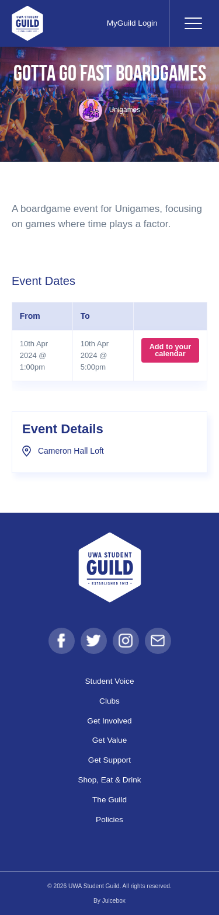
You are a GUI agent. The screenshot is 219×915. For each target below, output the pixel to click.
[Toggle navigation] (192, 23)
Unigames (109, 110)
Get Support (109, 760)
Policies (109, 819)
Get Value (109, 740)
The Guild (109, 799)
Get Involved (109, 720)
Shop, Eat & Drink (109, 779)
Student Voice (109, 681)
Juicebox (114, 900)
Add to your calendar (171, 350)
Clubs (109, 701)
